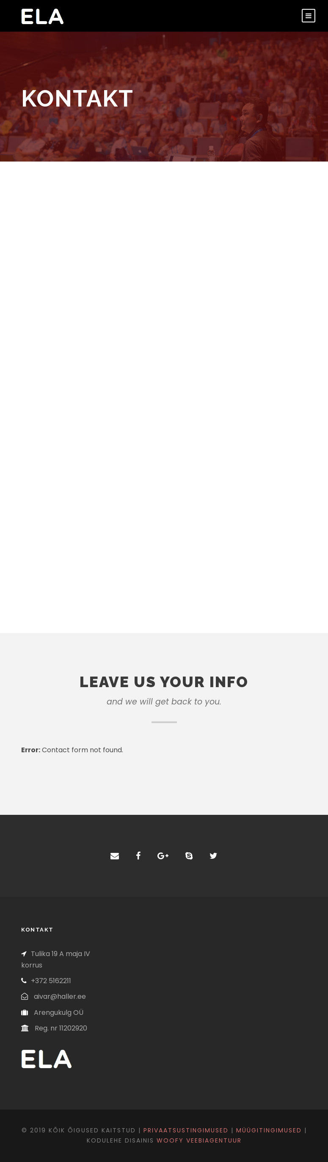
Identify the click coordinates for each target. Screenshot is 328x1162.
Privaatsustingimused (186, 1130)
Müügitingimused (269, 1130)
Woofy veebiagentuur (199, 1140)
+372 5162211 (51, 981)
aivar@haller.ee (60, 996)
